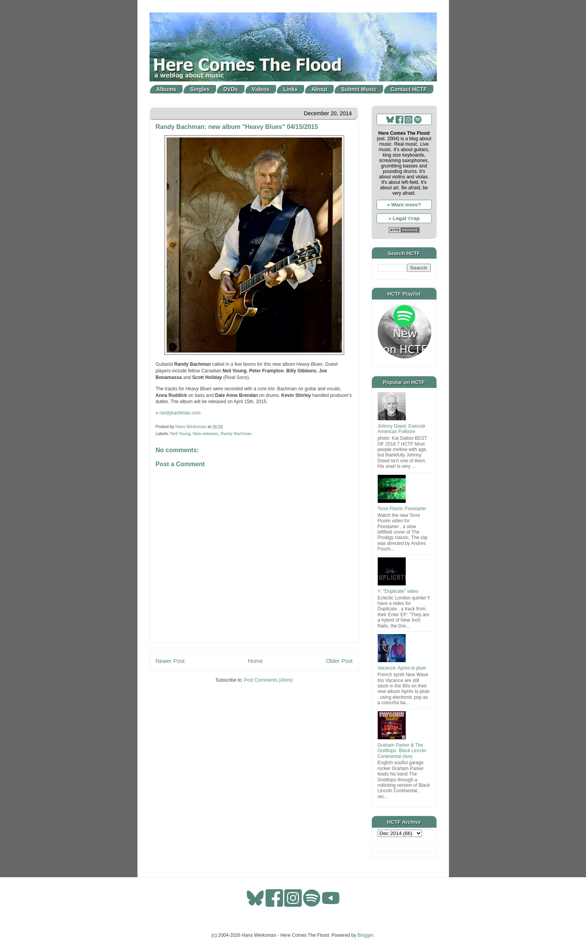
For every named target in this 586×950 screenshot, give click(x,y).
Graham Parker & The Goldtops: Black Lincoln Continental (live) (402, 750)
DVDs (230, 89)
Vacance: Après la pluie (402, 668)
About (319, 89)
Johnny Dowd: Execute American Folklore (402, 428)
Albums (166, 89)
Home (255, 661)
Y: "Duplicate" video (398, 591)
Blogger (365, 935)
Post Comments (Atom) (268, 680)
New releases (205, 433)
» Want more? (404, 205)
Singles (199, 89)
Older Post (339, 661)
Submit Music (359, 89)
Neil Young (180, 433)
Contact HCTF (409, 89)
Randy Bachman (236, 433)
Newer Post (170, 661)
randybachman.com (180, 413)
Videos (261, 89)
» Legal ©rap (403, 218)
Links (290, 89)
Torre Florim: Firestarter (402, 508)
